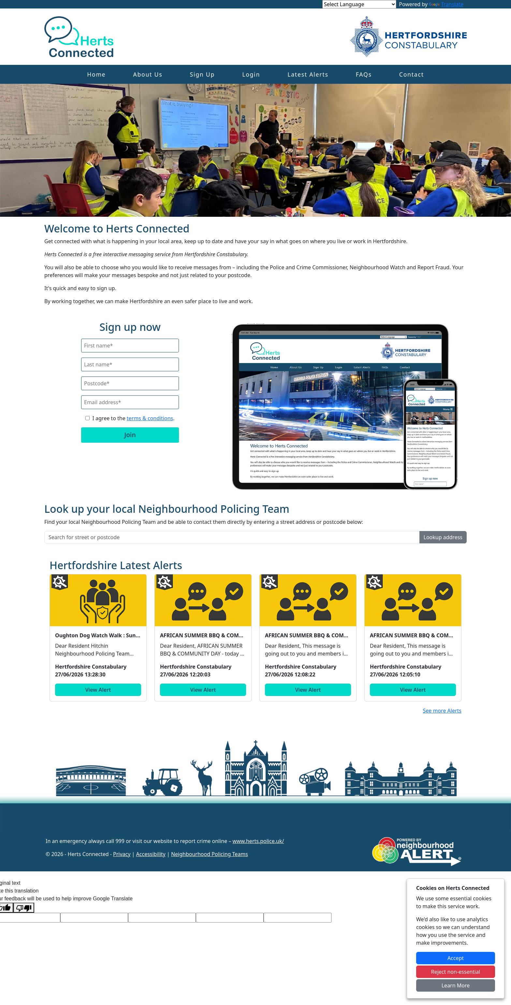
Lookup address (443, 537)
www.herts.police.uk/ (258, 841)
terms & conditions (150, 418)
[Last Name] (130, 364)
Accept (455, 958)
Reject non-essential (455, 971)
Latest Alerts (307, 74)
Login (251, 74)
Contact (411, 74)
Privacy (121, 854)
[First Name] (130, 345)
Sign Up (202, 74)
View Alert (98, 689)
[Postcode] (130, 383)
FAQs (364, 74)
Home (96, 74)
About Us (147, 74)
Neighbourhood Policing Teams (209, 854)
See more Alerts (442, 710)
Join (130, 434)
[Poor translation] (23, 908)
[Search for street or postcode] (232, 537)
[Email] (130, 402)
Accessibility (151, 854)
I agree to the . (133, 418)
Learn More (456, 985)
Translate (446, 4)
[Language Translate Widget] (359, 4)
